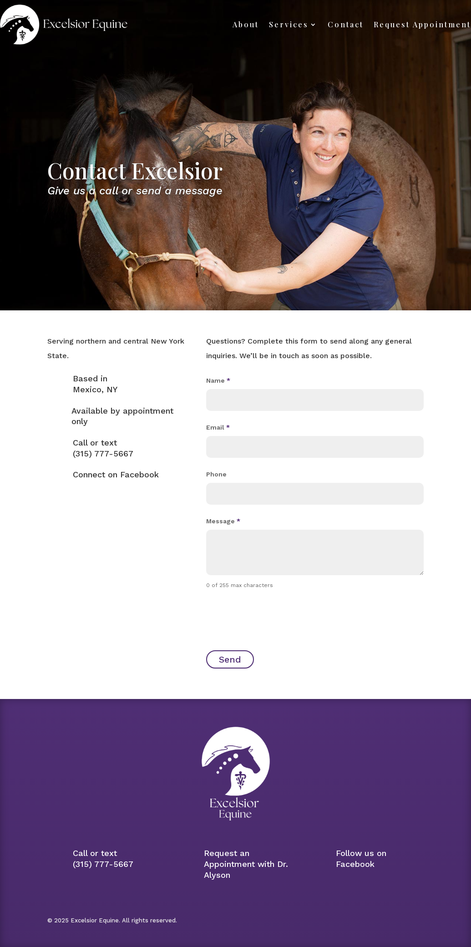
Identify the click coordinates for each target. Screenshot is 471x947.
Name (218, 380)
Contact (346, 24)
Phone (216, 474)
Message (223, 521)
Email (218, 427)
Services (289, 24)
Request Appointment (422, 24)
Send (230, 659)
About (246, 24)
